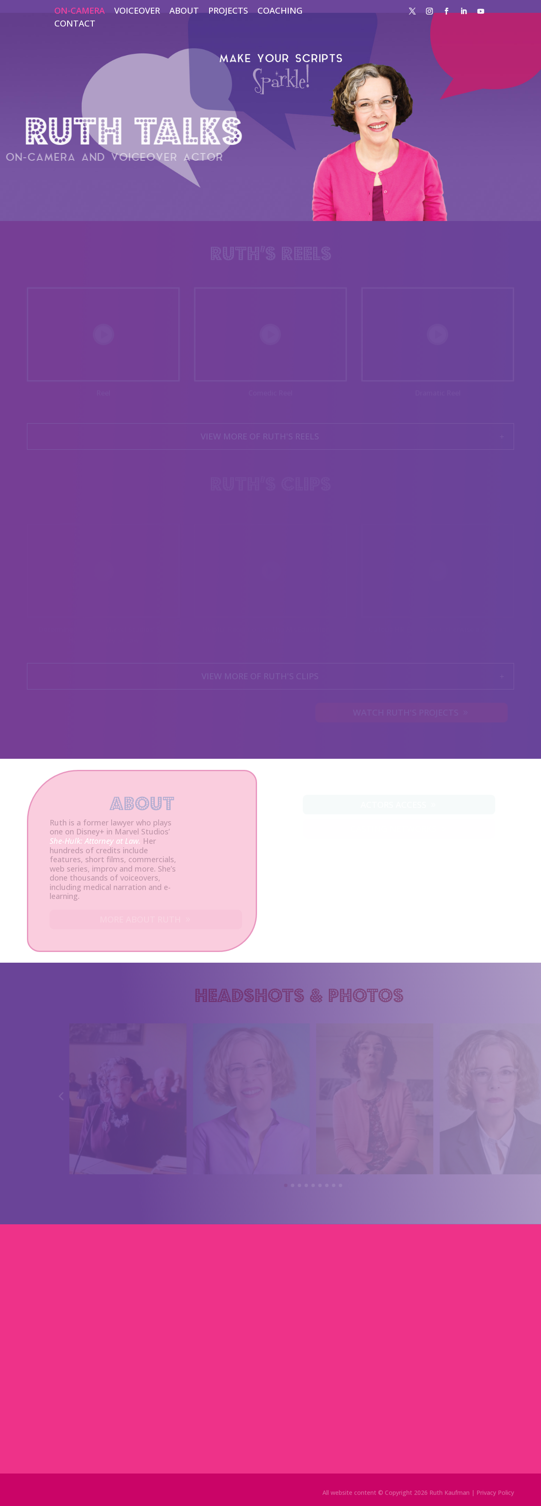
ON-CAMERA (79, 12)
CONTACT (74, 25)
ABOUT (184, 12)
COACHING (280, 12)
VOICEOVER (137, 12)
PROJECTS (228, 12)
